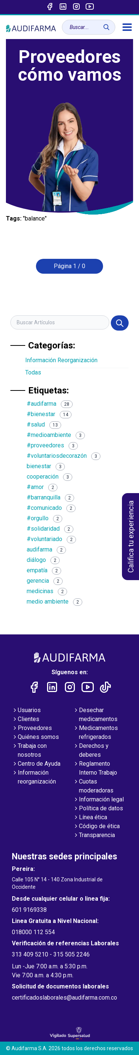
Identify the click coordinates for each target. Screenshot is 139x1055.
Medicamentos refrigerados (95, 733)
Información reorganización (34, 777)
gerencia (45, 580)
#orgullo (44, 518)
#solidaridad (50, 528)
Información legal (98, 800)
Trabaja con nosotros (29, 750)
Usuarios (26, 711)
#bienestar (49, 414)
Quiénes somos (35, 737)
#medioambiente (56, 434)
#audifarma (50, 403)
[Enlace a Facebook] (49, 7)
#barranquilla (50, 497)
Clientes (25, 719)
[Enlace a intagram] (76, 7)
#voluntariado (51, 539)
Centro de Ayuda (36, 764)
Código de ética (96, 827)
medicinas (47, 591)
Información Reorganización (61, 360)
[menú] (127, 27)
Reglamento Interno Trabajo (95, 768)
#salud (44, 424)
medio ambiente (54, 601)
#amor (42, 486)
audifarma (46, 549)
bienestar (46, 466)
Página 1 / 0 (69, 266)
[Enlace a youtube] (89, 7)
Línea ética (90, 818)
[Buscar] (106, 27)
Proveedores (32, 728)
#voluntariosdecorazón (63, 455)
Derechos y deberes (91, 750)
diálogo (43, 559)
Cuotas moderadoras (93, 786)
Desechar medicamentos (95, 715)
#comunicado (51, 507)
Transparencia (94, 836)
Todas (33, 372)
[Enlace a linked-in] (63, 7)
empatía (44, 570)
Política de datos (98, 809)
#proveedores (52, 445)
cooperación (49, 476)
